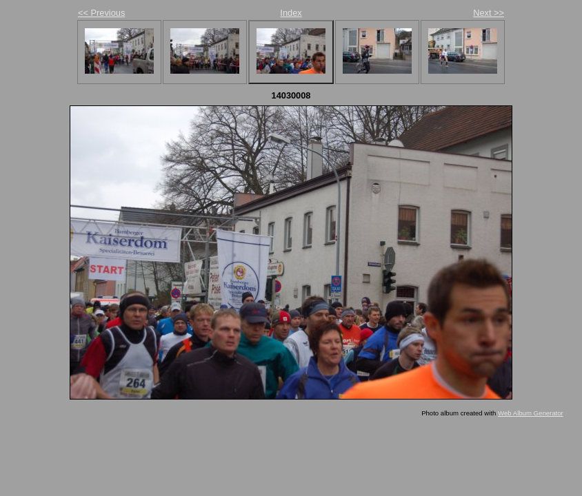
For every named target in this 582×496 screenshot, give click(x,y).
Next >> (488, 13)
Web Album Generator (530, 413)
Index (290, 13)
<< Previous (101, 13)
